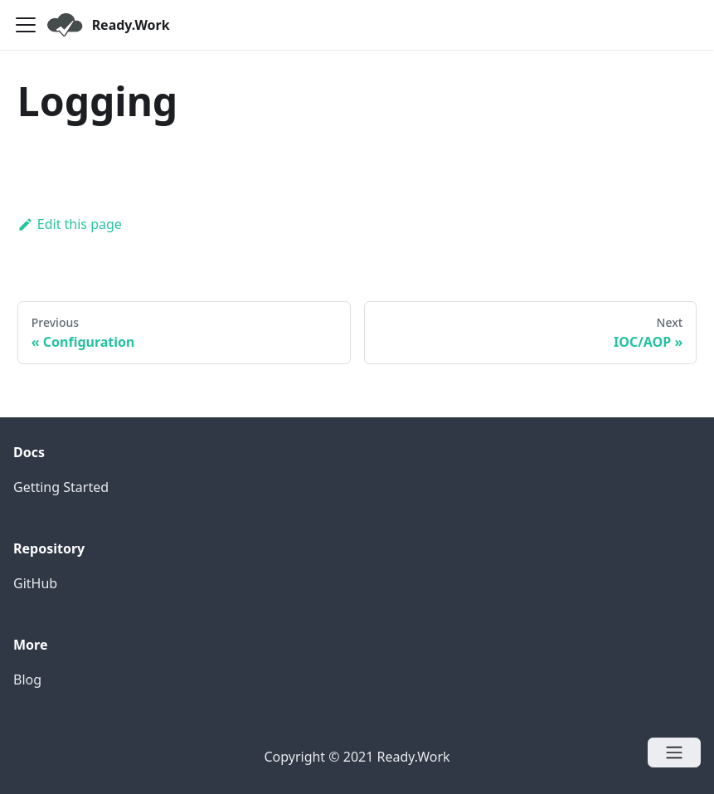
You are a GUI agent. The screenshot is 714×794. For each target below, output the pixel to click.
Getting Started (61, 487)
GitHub (35, 583)
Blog (27, 679)
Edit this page (69, 224)
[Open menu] (674, 752)
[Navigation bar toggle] (25, 24)
